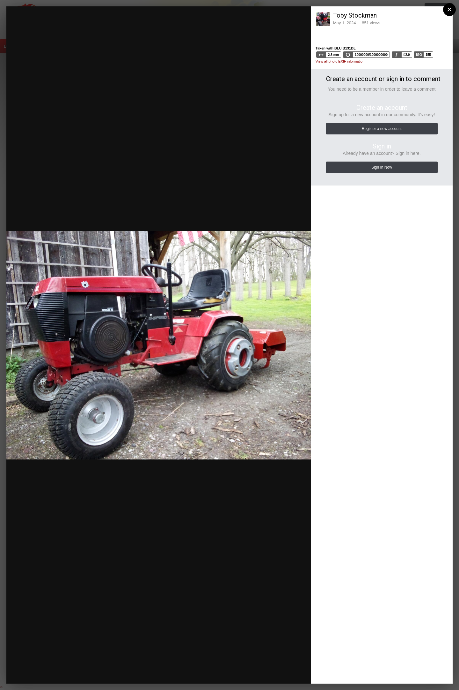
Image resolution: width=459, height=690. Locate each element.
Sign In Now (381, 167)
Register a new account (382, 128)
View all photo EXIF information (340, 61)
